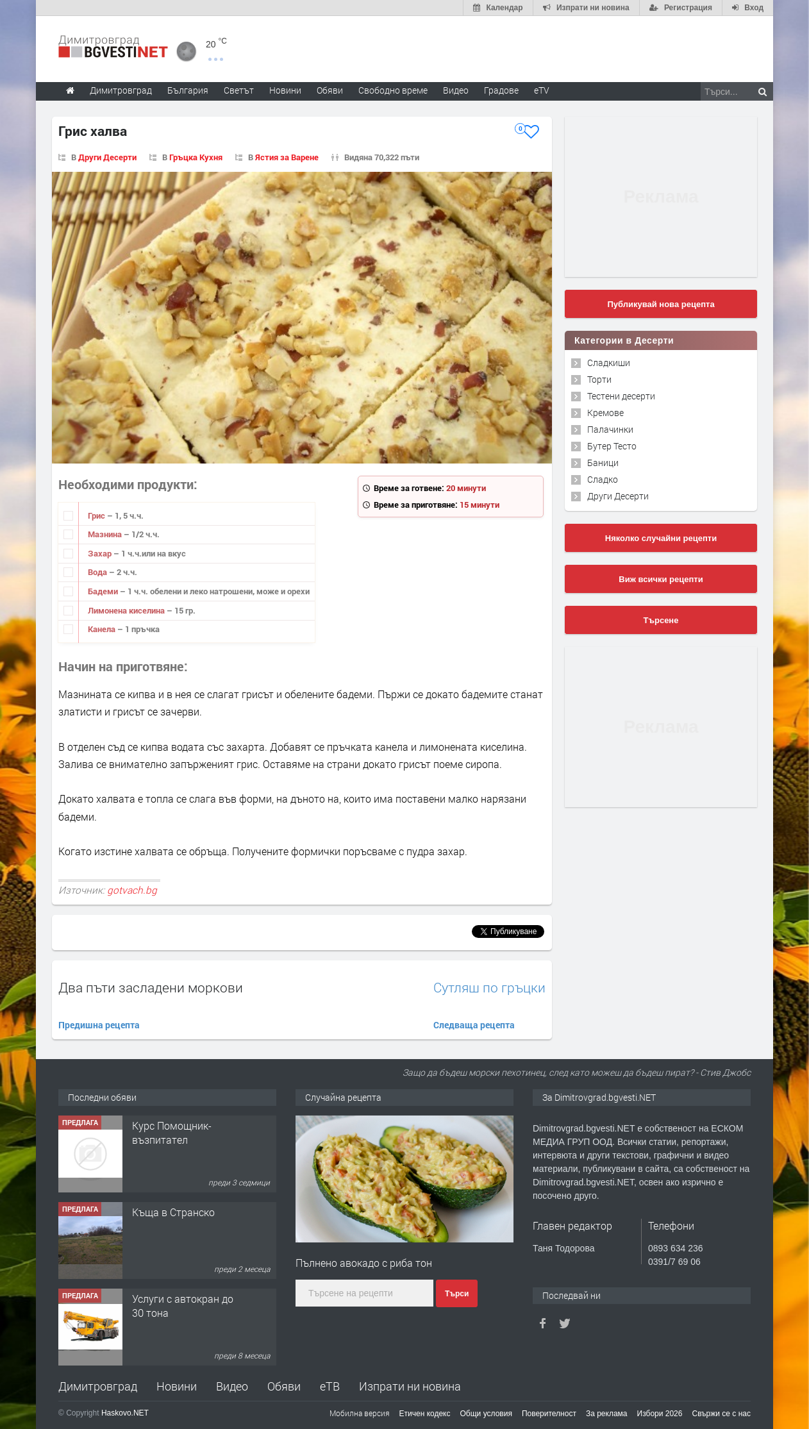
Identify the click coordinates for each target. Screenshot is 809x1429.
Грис (97, 515)
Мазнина (106, 534)
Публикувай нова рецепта (660, 304)
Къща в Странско (173, 1212)
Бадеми (104, 591)
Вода (98, 572)
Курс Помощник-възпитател (172, 1132)
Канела (102, 629)
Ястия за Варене (287, 157)
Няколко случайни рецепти (661, 538)
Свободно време (393, 90)
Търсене (661, 620)
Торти (599, 379)
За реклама (607, 1413)
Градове (501, 90)
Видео (232, 1386)
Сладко (602, 479)
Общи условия (486, 1413)
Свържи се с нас (721, 1413)
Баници (603, 462)
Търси (457, 1293)
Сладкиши (608, 362)
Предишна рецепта (99, 1025)
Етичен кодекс (425, 1413)
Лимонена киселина (127, 610)
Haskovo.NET (125, 1412)
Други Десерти (107, 157)
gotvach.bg (132, 889)
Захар (100, 553)
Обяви (284, 1386)
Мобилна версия (359, 1413)
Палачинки (610, 429)
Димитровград (97, 1386)
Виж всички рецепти (661, 579)
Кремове (605, 412)
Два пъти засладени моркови (150, 987)
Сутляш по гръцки (489, 988)
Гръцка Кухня (195, 157)
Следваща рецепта (474, 1025)
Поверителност (549, 1413)
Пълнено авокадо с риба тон (364, 1262)
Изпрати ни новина (410, 1386)
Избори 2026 (660, 1413)
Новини (285, 90)
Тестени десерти (621, 396)
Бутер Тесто (612, 446)
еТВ (330, 1386)
